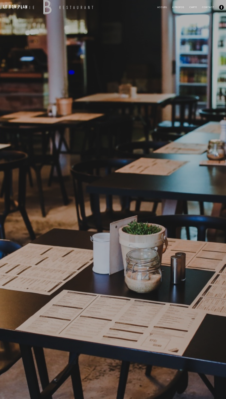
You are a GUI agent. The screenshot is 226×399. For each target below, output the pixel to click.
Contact (208, 7)
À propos (178, 7)
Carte (193, 7)
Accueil (162, 7)
